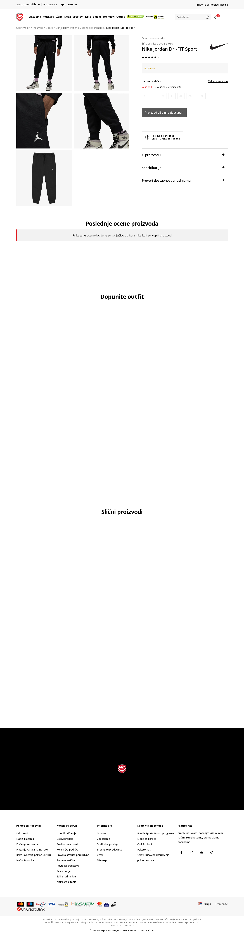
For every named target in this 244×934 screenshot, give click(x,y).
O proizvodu (183, 154)
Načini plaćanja (25, 838)
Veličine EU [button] (148, 87)
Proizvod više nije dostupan (164, 113)
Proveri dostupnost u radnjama (183, 180)
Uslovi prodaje (65, 838)
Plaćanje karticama (27, 844)
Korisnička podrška (68, 849)
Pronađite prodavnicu (109, 849)
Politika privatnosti (68, 844)
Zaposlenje (103, 838)
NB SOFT (128, 930)
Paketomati (144, 849)
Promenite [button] (221, 904)
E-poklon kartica (146, 838)
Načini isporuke (25, 860)
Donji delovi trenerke (67, 27)
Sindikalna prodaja (107, 844)
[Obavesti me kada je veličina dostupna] (145, 96)
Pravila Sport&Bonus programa (155, 833)
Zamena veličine (66, 860)
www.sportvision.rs (106, 930)
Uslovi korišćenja (66, 833)
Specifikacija (183, 167)
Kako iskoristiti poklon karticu (33, 855)
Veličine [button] (161, 87)
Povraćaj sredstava (68, 865)
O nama (101, 833)
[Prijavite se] (216, 17)
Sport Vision (23, 27)
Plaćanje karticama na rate (32, 849)
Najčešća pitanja (66, 882)
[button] (193, 17)
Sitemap (102, 860)
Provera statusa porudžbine (73, 855)
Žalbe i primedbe (66, 876)
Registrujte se (219, 4)
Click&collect (144, 844)
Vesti (100, 855)
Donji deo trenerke (93, 27)
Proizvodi (37, 27)
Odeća (49, 27)
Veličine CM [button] (174, 87)
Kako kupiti (22, 833)
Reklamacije (64, 871)
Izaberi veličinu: (152, 81)
